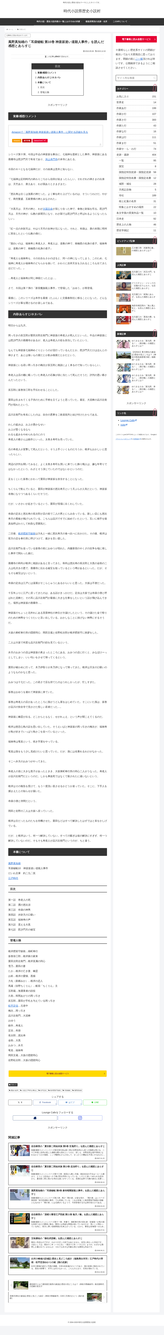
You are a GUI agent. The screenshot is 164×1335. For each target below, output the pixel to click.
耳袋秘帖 (66, 1091)
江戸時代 (13, 878)
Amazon (17, 141)
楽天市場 (27, 141)
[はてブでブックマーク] (70, 1103)
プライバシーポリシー (124, 439)
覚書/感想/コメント (47, 72)
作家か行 (13, 1085)
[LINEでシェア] (95, 1103)
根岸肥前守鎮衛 (26, 533)
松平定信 (13, 1005)
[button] (154, 77)
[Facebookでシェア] (45, 1103)
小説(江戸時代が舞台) (28, 1091)
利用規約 (137, 439)
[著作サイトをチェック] (54, 1118)
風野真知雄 (14, 863)
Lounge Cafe (129, 420)
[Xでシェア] (20, 1103)
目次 (42, 87)
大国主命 (48, 208)
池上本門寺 (51, 159)
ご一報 (139, 58)
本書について (44, 82)
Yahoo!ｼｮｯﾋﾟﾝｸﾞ (41, 141)
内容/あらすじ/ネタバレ (49, 77)
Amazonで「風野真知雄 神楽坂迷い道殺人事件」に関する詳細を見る (50, 132)
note (124, 424)
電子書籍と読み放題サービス (57, 1074)
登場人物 (44, 92)
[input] (136, 78)
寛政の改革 (13, 1091)
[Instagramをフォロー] (60, 1118)
